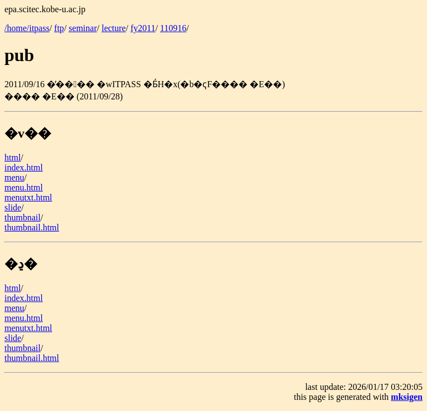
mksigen (407, 397)
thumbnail (22, 217)
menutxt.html (28, 197)
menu (14, 177)
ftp (59, 28)
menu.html (23, 187)
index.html (23, 167)
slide (12, 207)
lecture (114, 28)
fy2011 (143, 28)
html (12, 157)
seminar (83, 28)
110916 (173, 28)
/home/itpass (26, 28)
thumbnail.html (31, 227)
